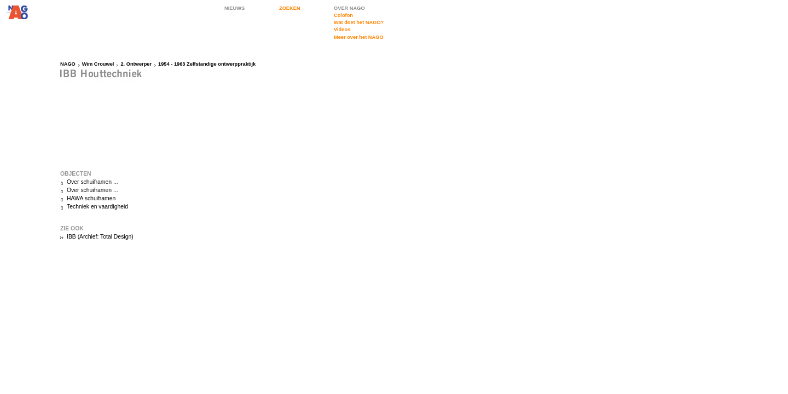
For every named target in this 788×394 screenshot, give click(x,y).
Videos (342, 29)
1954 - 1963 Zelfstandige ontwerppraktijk (207, 64)
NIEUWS (234, 8)
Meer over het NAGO (359, 37)
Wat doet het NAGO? (359, 22)
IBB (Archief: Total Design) (100, 237)
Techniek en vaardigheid (97, 207)
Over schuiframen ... (92, 182)
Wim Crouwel (98, 64)
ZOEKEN (289, 8)
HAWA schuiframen (91, 198)
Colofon (343, 15)
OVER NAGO (349, 8)
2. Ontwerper (136, 64)
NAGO (68, 64)
